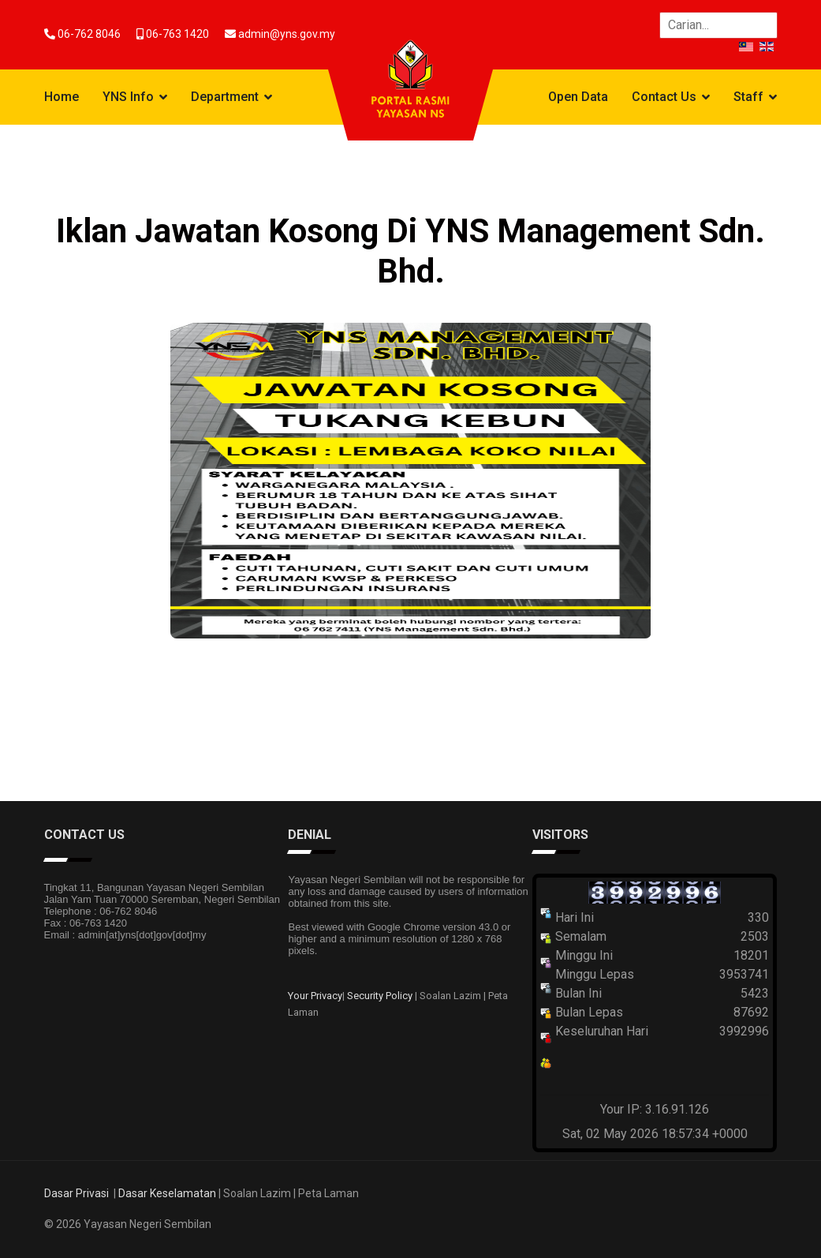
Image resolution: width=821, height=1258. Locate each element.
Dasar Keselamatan (167, 1193)
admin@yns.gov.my (286, 34)
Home (61, 96)
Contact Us (664, 96)
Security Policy (379, 996)
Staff (748, 96)
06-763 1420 (177, 34)
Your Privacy (315, 996)
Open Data (578, 96)
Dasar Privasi (76, 1193)
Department (225, 96)
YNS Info (128, 96)
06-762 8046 (89, 34)
